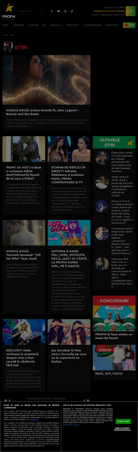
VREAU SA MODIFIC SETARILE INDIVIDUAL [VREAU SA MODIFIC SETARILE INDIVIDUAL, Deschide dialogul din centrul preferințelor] (122, 429)
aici (5, 437)
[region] (69, 426)
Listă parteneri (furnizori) (71, 425)
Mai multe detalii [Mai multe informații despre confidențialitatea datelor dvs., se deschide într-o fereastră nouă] (32, 419)
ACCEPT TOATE (123, 421)
